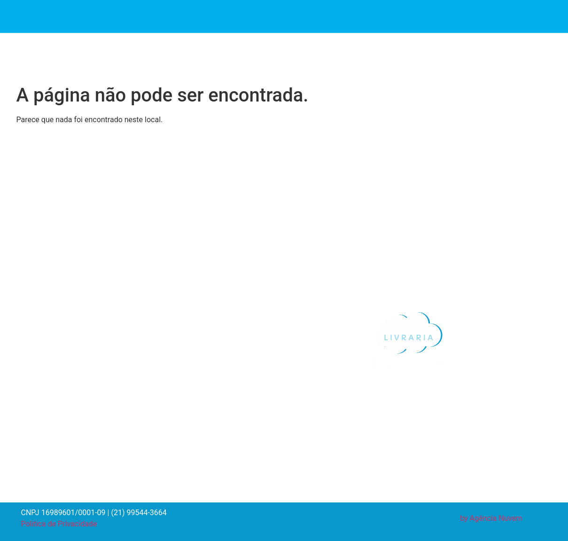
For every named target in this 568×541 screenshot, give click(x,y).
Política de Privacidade (59, 523)
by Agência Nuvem (491, 518)
